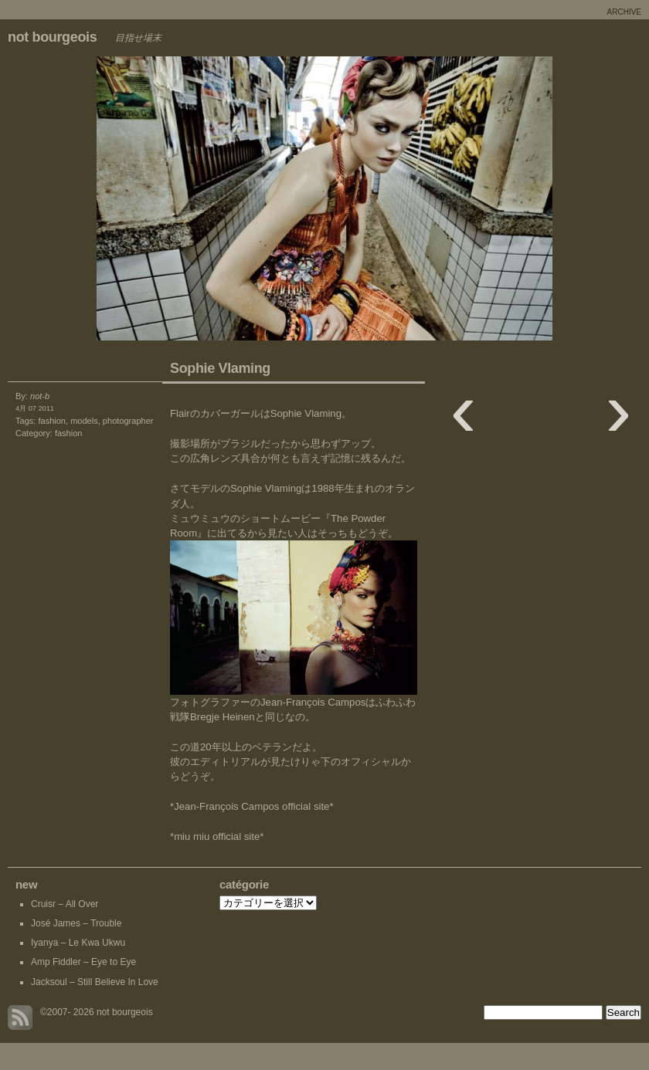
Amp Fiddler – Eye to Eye (83, 962)
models (84, 420)
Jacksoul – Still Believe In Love (94, 982)
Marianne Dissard (486, 202)
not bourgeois (52, 37)
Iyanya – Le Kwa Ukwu (78, 942)
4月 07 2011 (34, 408)
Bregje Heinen (222, 717)
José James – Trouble (76, 923)
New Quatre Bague (162, 202)
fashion (52, 420)
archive (624, 12)
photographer (128, 420)
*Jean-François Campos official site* (252, 806)
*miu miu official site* (216, 836)
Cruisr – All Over (64, 904)
